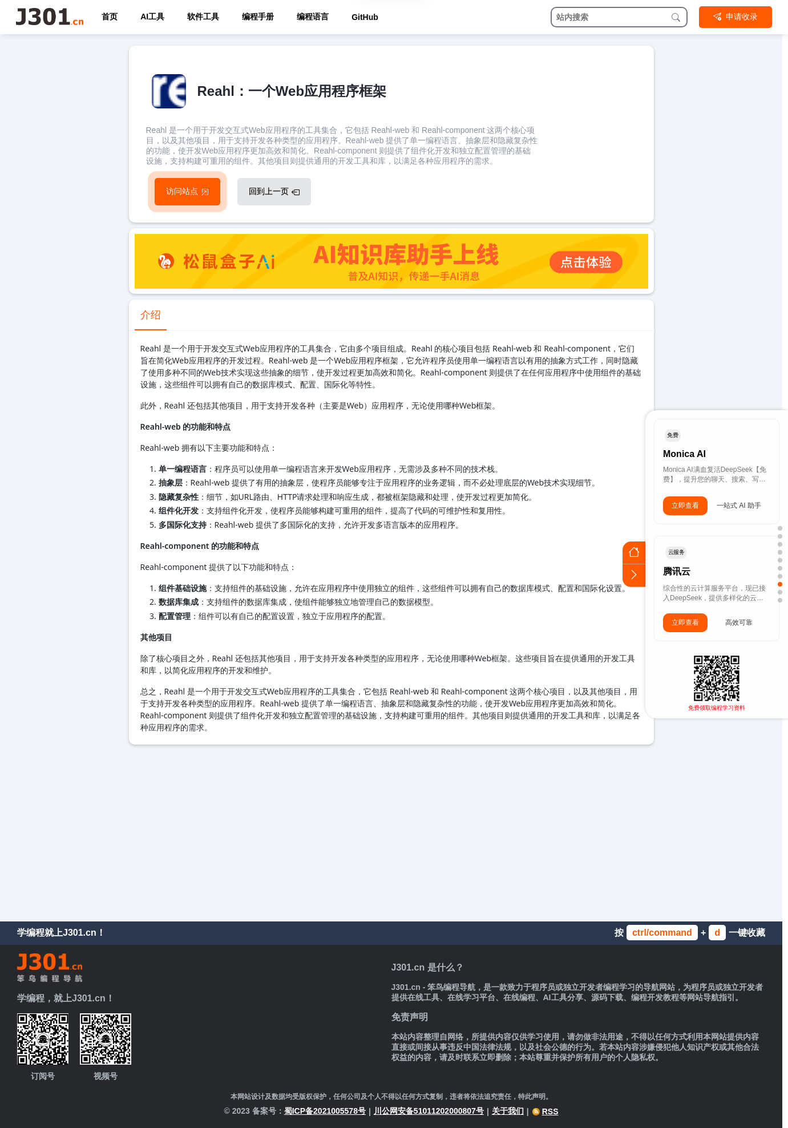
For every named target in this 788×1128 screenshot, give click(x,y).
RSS (545, 1111)
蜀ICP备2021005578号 (325, 1110)
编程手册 (258, 16)
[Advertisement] (391, 830)
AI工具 (152, 16)
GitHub (364, 17)
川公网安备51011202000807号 (429, 1110)
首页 (110, 16)
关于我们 (508, 1110)
